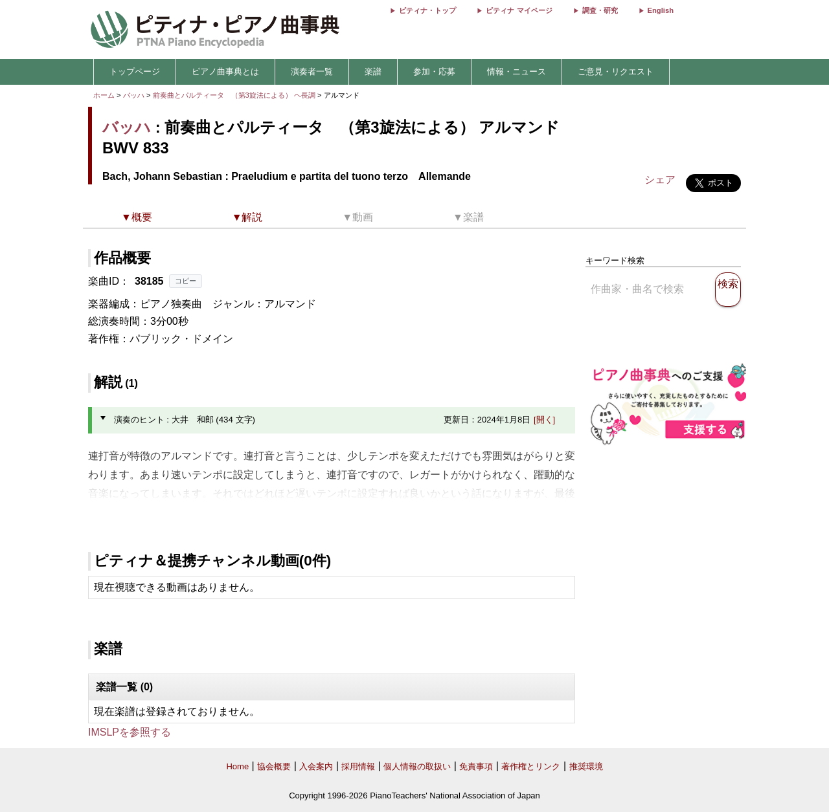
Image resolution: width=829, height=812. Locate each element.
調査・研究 (600, 10)
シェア (660, 179)
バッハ (133, 95)
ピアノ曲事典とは (225, 71)
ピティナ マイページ (519, 10)
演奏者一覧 (312, 71)
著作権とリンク (530, 766)
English (661, 10)
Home (237, 766)
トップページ (134, 71)
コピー (185, 281)
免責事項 (476, 766)
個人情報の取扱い (417, 766)
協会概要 (274, 766)
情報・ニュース (516, 71)
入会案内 (316, 766)
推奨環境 (586, 766)
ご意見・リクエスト (615, 71)
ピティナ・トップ (427, 10)
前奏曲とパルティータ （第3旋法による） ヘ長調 (234, 95)
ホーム (104, 95)
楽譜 (373, 71)
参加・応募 (434, 71)
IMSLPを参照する (129, 732)
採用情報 (358, 766)
